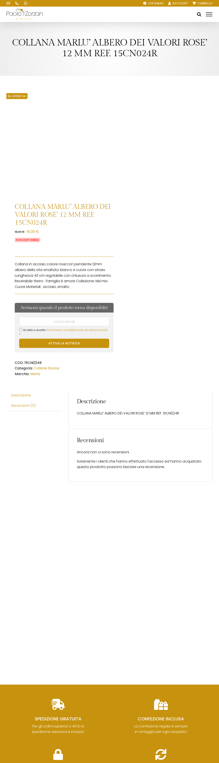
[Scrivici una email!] (8, 3)
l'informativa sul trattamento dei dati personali (76, 330)
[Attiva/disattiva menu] (209, 14)
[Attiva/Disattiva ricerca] (199, 14)
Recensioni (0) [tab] (23, 405)
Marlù (35, 373)
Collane (40, 368)
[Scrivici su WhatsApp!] (25, 3)
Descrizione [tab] (21, 395)
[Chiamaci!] (17, 3)
